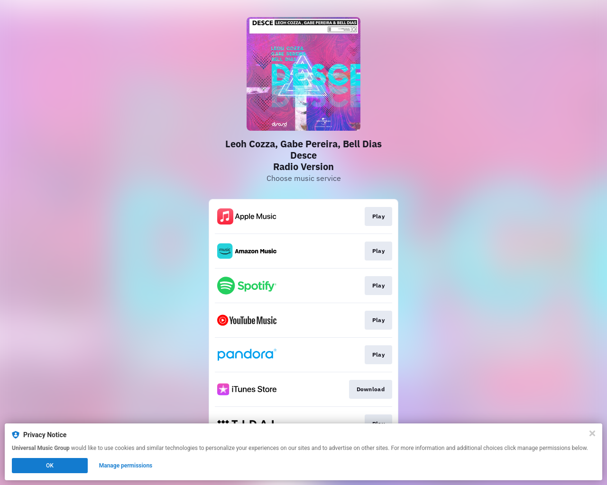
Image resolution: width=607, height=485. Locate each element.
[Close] (592, 433)
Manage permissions (126, 465)
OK (50, 465)
